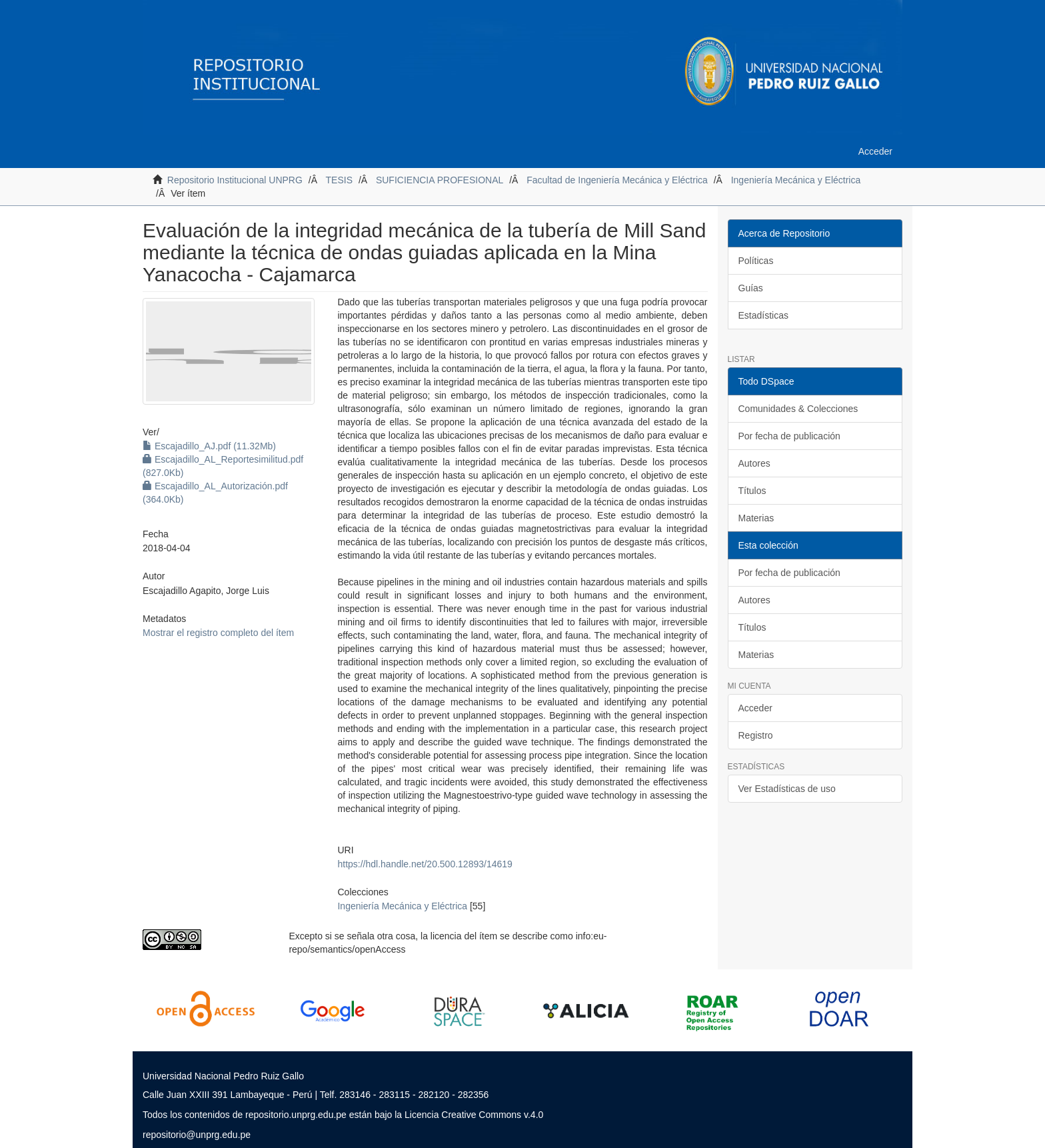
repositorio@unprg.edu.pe (197, 1134)
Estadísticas (763, 315)
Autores (754, 463)
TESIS (339, 180)
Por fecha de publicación (789, 436)
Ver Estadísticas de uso (787, 788)
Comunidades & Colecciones (798, 408)
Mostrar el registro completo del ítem (218, 632)
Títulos (752, 490)
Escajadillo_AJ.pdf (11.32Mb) (209, 446)
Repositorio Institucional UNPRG (235, 180)
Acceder (755, 708)
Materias (756, 518)
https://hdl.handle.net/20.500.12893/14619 (424, 864)
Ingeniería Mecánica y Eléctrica (796, 180)
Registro (755, 735)
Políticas (756, 260)
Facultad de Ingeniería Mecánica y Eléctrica (617, 180)
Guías (750, 288)
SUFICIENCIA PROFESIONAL (439, 180)
